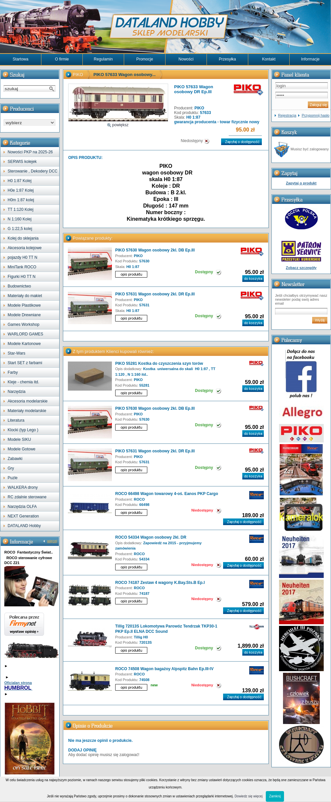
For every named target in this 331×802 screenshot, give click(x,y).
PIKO (78, 74)
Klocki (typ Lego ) (23, 430)
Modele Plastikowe (24, 305)
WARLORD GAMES (25, 334)
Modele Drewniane (24, 315)
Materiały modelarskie (27, 410)
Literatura (16, 420)
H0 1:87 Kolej (19, 180)
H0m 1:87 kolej (21, 200)
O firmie (62, 59)
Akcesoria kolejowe (25, 248)
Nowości (185, 59)
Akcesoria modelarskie (28, 401)
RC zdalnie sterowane (27, 497)
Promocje (144, 59)
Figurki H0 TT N (21, 276)
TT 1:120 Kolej (20, 209)
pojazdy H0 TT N (22, 257)
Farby (13, 372)
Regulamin (103, 59)
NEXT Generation (23, 516)
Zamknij (275, 796)
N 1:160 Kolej (19, 219)
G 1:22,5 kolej (20, 228)
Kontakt (269, 59)
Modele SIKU (19, 439)
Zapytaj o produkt (301, 183)
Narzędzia (16, 391)
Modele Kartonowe (24, 343)
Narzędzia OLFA (22, 506)
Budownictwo (19, 286)
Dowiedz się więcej (248, 796)
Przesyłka (227, 59)
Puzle (13, 478)
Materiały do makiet (25, 295)
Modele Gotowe (21, 449)
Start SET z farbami (25, 363)
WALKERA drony (23, 487)
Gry (11, 468)
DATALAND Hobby (24, 525)
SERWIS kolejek (22, 161)
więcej (52, 541)
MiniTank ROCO (22, 267)
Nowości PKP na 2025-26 (30, 152)
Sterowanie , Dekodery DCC (33, 171)
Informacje (310, 59)
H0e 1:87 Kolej (21, 190)
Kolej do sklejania (23, 238)
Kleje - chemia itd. (23, 382)
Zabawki (15, 458)
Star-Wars (16, 353)
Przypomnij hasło (315, 115)
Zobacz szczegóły (301, 268)
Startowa (20, 59)
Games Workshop (23, 324)
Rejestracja (287, 115)
